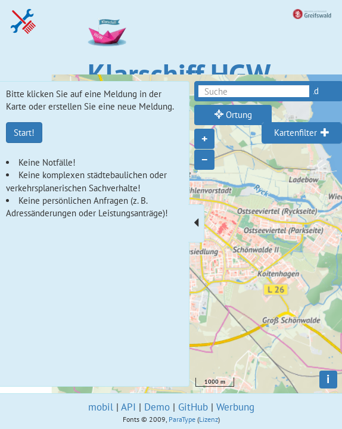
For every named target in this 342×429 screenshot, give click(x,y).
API (128, 407)
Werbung (235, 407)
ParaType (182, 419)
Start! (24, 132)
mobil (100, 407)
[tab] (301, 133)
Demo (157, 407)
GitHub (193, 407)
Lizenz (208, 419)
